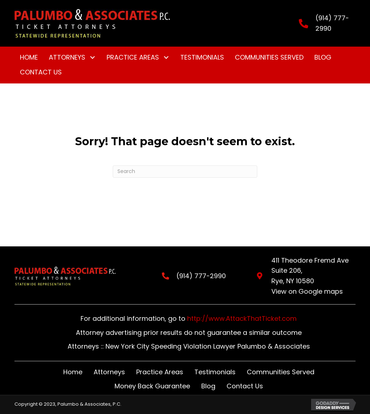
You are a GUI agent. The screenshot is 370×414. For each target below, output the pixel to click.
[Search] (185, 171)
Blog (208, 386)
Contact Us (245, 386)
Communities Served (280, 371)
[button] (92, 57)
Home (72, 371)
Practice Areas (159, 371)
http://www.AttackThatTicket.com (242, 318)
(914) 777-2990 (194, 275)
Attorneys (109, 371)
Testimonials (215, 371)
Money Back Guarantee (152, 386)
